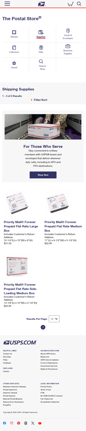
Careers (6, 371)
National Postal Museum (12, 399)
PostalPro (7, 405)
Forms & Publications (49, 363)
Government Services (49, 366)
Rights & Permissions (49, 369)
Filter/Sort (40, 99)
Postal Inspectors (10, 390)
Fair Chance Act (47, 399)
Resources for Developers (13, 402)
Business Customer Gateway (14, 387)
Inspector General (10, 393)
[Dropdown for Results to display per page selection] (54, 318)
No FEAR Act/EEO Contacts (52, 396)
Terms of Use (46, 390)
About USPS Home (48, 354)
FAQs (5, 360)
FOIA (42, 393)
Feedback (7, 363)
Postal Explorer (9, 396)
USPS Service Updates (50, 360)
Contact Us (7, 354)
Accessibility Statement (50, 402)
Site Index (7, 357)
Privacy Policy (46, 387)
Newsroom (45, 357)
